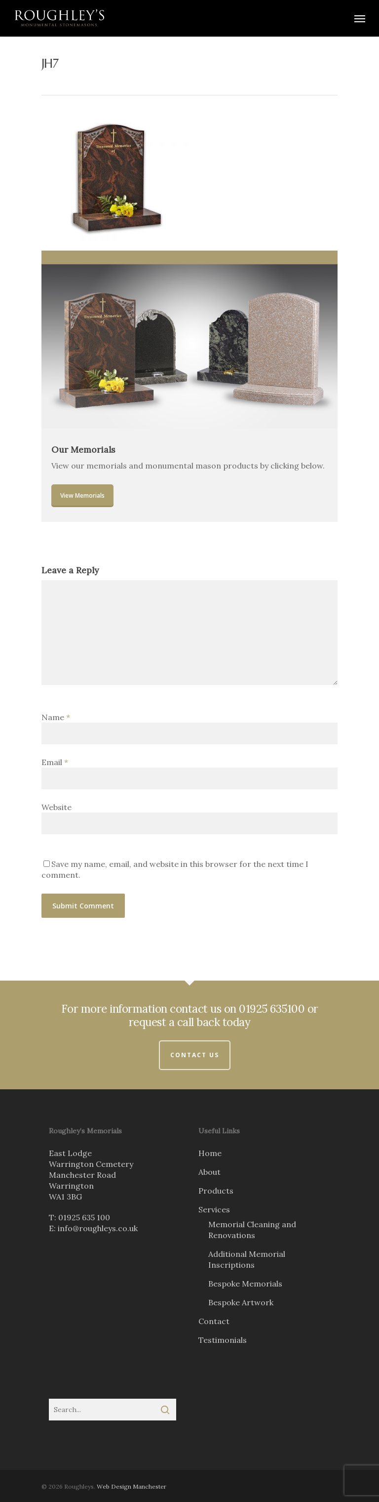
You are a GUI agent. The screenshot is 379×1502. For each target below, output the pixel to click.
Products (215, 1191)
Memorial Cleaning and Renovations (252, 1229)
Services (214, 1209)
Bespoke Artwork (240, 1302)
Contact (213, 1321)
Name (55, 717)
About (209, 1172)
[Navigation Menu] (359, 18)
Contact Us (194, 1055)
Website (56, 807)
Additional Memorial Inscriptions (246, 1259)
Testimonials (222, 1340)
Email (54, 762)
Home (210, 1153)
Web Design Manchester (131, 1486)
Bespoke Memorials (245, 1283)
